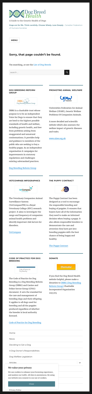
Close (31, 384)
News (12, 339)
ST (19, 392)
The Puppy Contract (58, 245)
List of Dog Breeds (42, 65)
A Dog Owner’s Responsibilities (24, 351)
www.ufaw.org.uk (57, 138)
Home (12, 333)
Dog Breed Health (27, 14)
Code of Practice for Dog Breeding (25, 322)
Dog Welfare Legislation (20, 357)
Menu (14, 40)
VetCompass (15, 232)
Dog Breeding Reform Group (22, 168)
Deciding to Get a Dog (20, 345)
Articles (12, 362)
